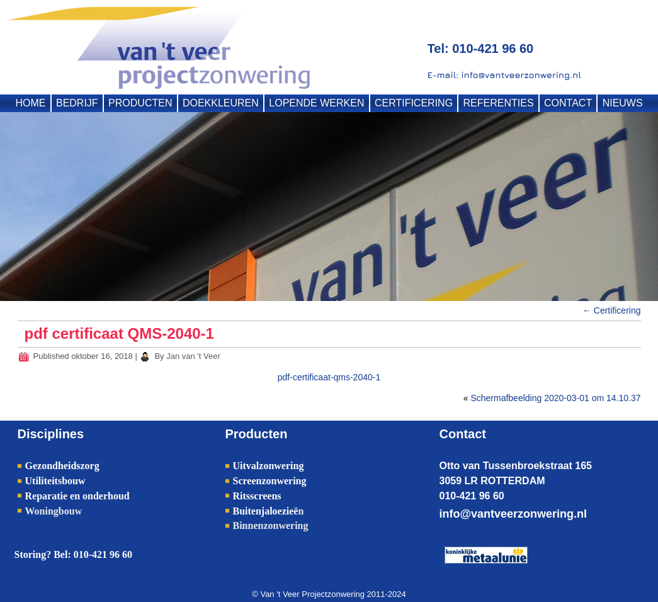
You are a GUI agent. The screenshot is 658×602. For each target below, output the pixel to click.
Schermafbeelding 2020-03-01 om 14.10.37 (555, 398)
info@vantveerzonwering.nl (513, 514)
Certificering (611, 310)
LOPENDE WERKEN (316, 103)
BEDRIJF (77, 103)
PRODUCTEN (140, 103)
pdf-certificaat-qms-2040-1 (329, 377)
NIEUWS (623, 103)
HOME (31, 103)
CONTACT (568, 103)
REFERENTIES (498, 103)
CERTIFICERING (414, 103)
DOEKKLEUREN (221, 103)
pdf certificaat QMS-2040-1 (119, 333)
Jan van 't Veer (193, 356)
